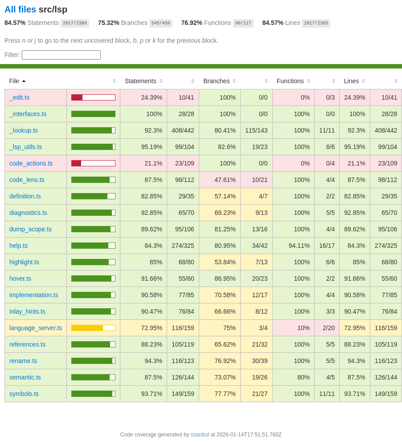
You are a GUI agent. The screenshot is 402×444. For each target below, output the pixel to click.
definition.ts (25, 196)
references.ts (27, 344)
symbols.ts (24, 393)
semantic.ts (25, 377)
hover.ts (20, 278)
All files (20, 9)
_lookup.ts (23, 130)
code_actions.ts (31, 163)
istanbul (200, 435)
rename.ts (23, 360)
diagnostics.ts (28, 212)
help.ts (18, 245)
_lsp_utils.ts (25, 146)
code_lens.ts (27, 179)
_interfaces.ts (27, 113)
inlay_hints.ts (27, 311)
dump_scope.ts (30, 229)
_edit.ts (19, 97)
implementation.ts (33, 295)
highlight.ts (24, 262)
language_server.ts (35, 327)
